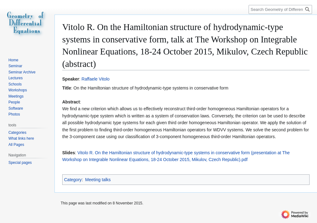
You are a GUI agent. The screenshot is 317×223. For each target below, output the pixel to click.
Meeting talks (98, 179)
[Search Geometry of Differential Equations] (280, 9)
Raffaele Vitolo (95, 79)
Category (73, 179)
